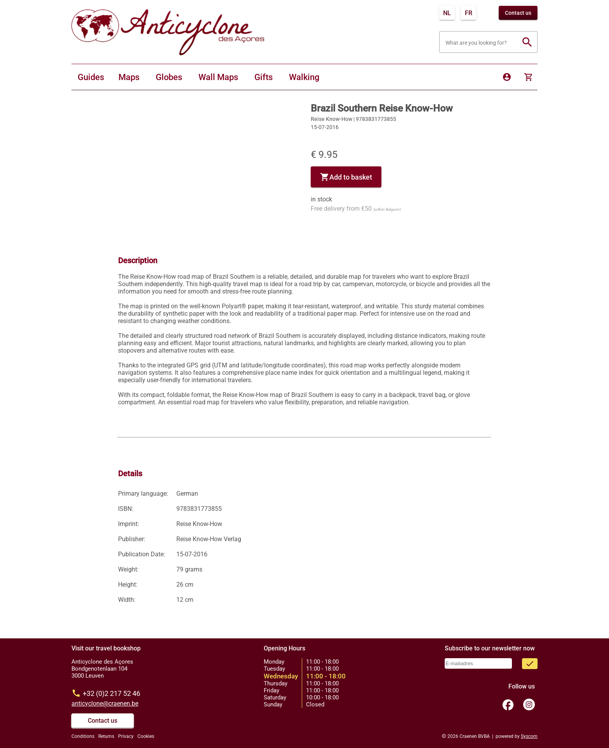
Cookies (145, 736)
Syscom (529, 736)
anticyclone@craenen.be (104, 703)
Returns (106, 736)
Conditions (82, 736)
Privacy (126, 736)
